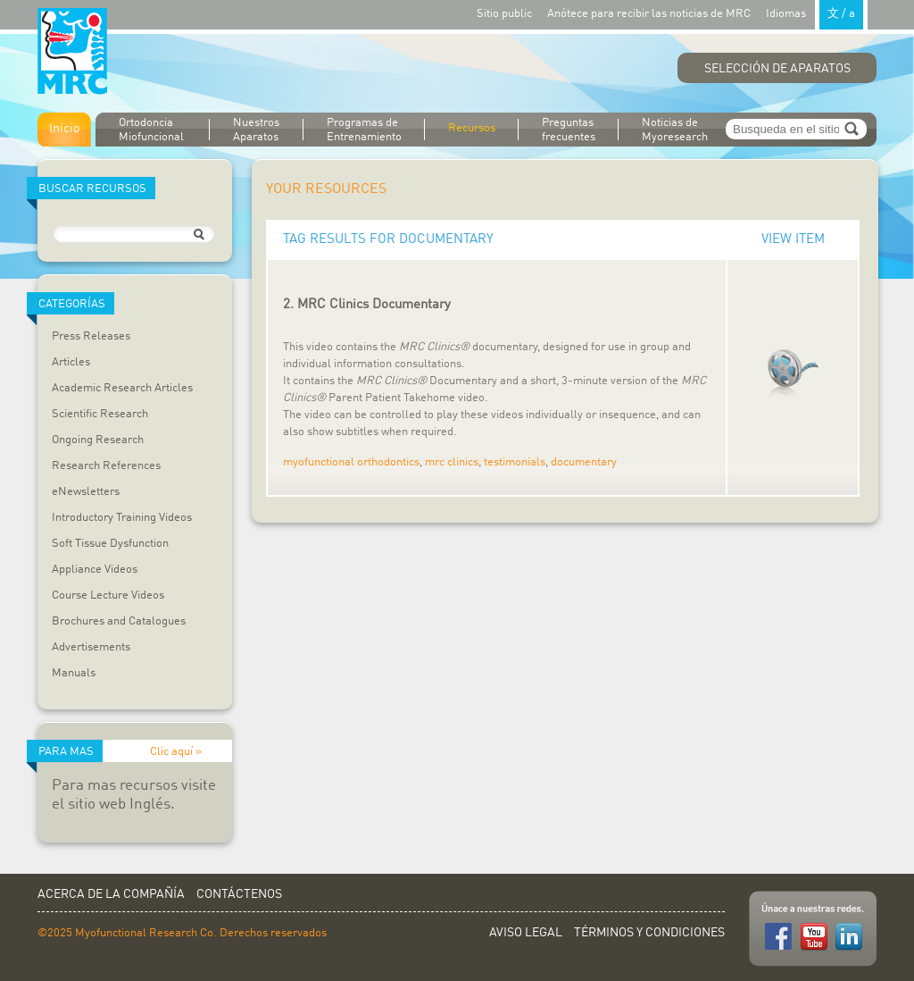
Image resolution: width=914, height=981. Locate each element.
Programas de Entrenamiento (364, 130)
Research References (106, 466)
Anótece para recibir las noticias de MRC (649, 14)
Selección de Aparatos (777, 69)
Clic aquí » (176, 752)
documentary (584, 462)
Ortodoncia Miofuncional (151, 130)
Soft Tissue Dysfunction (110, 543)
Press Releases (91, 336)
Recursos (471, 128)
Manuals (74, 673)
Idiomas (817, 13)
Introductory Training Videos (122, 518)
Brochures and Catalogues (119, 621)
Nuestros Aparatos (256, 130)
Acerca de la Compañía (111, 894)
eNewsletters (86, 492)
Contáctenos (239, 894)
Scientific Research (100, 414)
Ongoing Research (98, 440)
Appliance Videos (94, 569)
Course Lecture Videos (108, 595)
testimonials (514, 462)
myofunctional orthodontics (351, 462)
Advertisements (91, 647)
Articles (71, 362)
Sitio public (504, 14)
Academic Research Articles (122, 388)
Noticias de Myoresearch (675, 130)
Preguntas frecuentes (568, 130)
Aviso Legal (525, 932)
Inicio (64, 128)
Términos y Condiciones (649, 932)
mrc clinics (451, 462)
